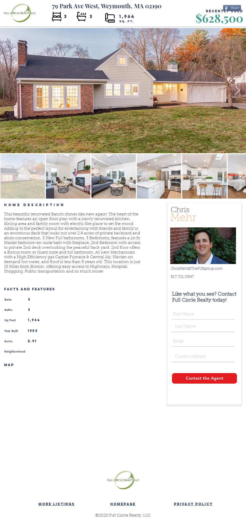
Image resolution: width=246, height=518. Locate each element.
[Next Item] (237, 91)
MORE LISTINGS (56, 504)
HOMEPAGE (123, 504)
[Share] (232, 8)
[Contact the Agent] (204, 378)
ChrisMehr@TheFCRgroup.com (197, 269)
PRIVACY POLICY (193, 504)
